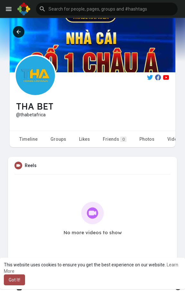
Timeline (28, 139)
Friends (115, 139)
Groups (58, 139)
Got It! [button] (14, 279)
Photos (146, 139)
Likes (84, 139)
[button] (107, 9)
